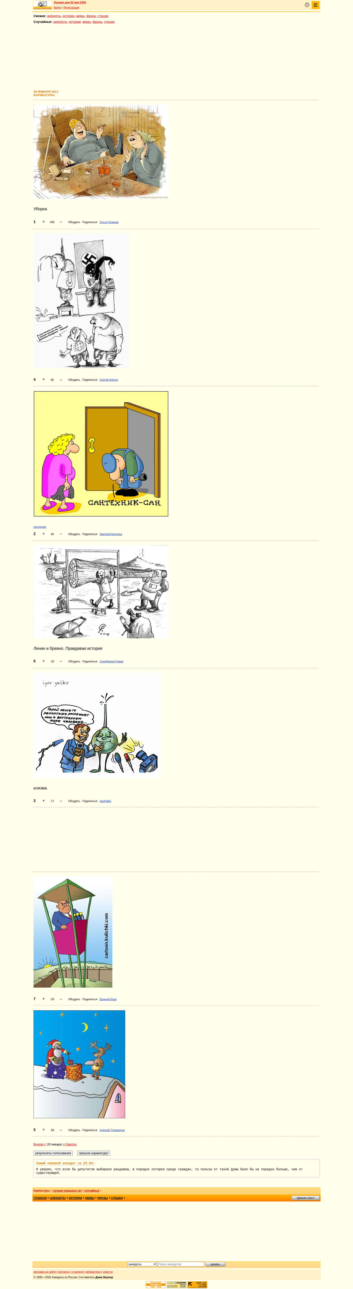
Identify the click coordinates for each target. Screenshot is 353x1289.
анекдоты (54, 16)
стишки (103, 16)
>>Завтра (70, 1144)
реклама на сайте (45, 1271)
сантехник (40, 527)
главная (40, 1198)
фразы (91, 16)
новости (108, 1271)
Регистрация (71, 7)
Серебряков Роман (111, 661)
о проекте (78, 1271)
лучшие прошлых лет (67, 1190)
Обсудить (74, 222)
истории (69, 16)
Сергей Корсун (109, 379)
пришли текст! (306, 1197)
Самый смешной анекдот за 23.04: (65, 1163)
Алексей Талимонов (112, 1130)
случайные (91, 1190)
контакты (63, 1271)
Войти (57, 7)
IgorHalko (105, 801)
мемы (80, 16)
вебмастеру (93, 1271)
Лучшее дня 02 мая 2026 (70, 2)
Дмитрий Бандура (111, 534)
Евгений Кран (108, 999)
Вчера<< (40, 1144)
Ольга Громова (109, 222)
